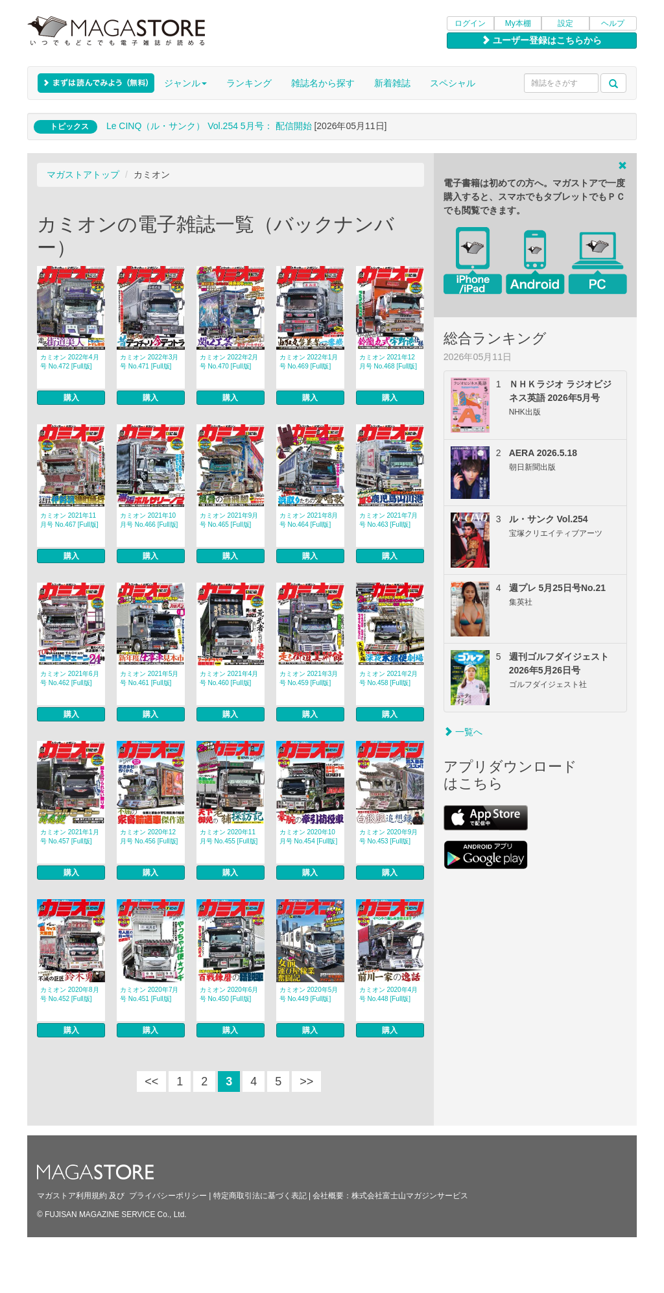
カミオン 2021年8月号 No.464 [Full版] (308, 520)
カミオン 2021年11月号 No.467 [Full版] (69, 520)
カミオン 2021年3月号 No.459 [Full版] (308, 678)
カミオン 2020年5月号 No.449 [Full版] (308, 994)
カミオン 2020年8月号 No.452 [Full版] (69, 994)
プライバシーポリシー (168, 1195)
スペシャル (452, 83)
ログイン (470, 23)
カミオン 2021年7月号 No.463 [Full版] (388, 520)
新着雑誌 (392, 83)
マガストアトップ (83, 174)
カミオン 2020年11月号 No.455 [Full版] (228, 836)
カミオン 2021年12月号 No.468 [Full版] (388, 362)
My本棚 (518, 23)
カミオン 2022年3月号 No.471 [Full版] (149, 362)
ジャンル (185, 83)
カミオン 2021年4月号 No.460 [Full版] (229, 678)
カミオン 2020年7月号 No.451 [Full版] (149, 994)
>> (306, 1081)
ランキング (249, 83)
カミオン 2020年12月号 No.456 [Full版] (149, 836)
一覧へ (463, 732)
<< (151, 1081)
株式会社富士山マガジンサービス (409, 1195)
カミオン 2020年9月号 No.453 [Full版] (388, 836)
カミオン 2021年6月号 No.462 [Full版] (69, 678)
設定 (565, 23)
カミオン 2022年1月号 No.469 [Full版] (308, 362)
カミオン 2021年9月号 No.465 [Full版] (229, 520)
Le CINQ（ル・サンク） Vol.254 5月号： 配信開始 (209, 126)
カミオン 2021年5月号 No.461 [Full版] (149, 678)
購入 (71, 397)
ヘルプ (612, 23)
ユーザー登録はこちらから (541, 40)
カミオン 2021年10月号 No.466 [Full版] (149, 520)
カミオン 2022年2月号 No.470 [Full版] (229, 362)
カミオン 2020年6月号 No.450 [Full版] (229, 994)
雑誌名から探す (323, 83)
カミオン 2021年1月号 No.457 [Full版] (69, 836)
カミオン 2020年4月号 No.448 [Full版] (388, 994)
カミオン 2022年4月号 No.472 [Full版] (69, 362)
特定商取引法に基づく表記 (260, 1195)
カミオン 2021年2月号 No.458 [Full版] (388, 678)
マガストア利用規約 (72, 1195)
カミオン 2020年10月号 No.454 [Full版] (308, 836)
